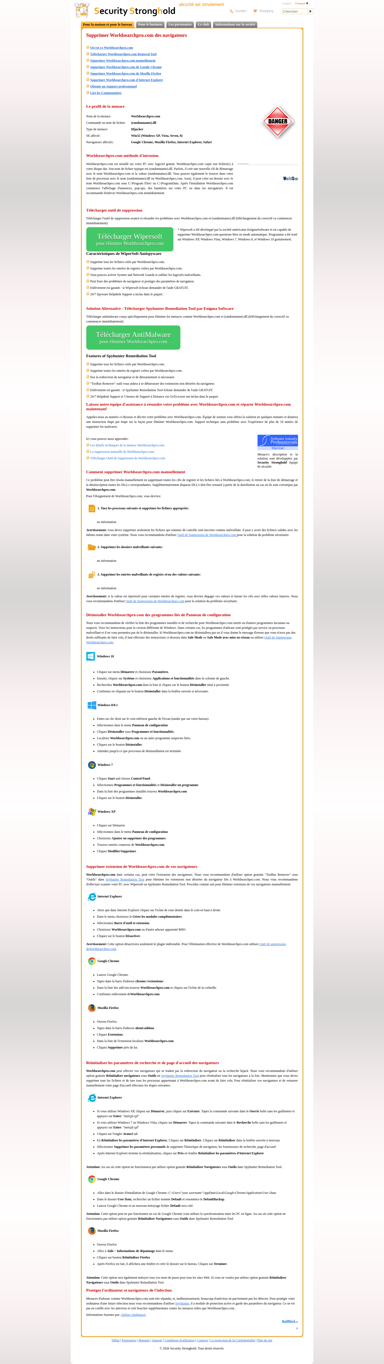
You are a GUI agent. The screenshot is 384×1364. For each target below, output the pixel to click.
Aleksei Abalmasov (133, 1315)
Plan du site (264, 1340)
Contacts (202, 1340)
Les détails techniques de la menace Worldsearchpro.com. (127, 445)
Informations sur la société (235, 24)
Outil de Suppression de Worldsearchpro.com (207, 535)
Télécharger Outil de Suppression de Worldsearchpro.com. (128, 458)
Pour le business (150, 24)
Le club (203, 24)
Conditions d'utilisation (179, 1340)
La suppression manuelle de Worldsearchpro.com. (122, 452)
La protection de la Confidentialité (232, 1340)
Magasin (143, 1340)
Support (157, 1340)
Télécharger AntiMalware (133, 338)
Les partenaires (180, 24)
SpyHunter (182, 1303)
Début (115, 1340)
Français (301, 3)
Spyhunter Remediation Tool (125, 879)
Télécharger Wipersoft (130, 239)
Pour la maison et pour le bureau (107, 24)
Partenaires (129, 1340)
